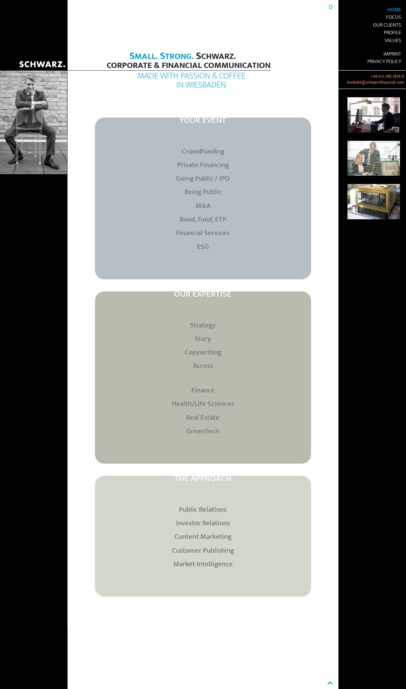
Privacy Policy (384, 61)
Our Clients (387, 25)
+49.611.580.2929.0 (387, 76)
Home (394, 10)
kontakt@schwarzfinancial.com (375, 82)
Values (393, 40)
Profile (392, 32)
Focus (393, 17)
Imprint (392, 54)
